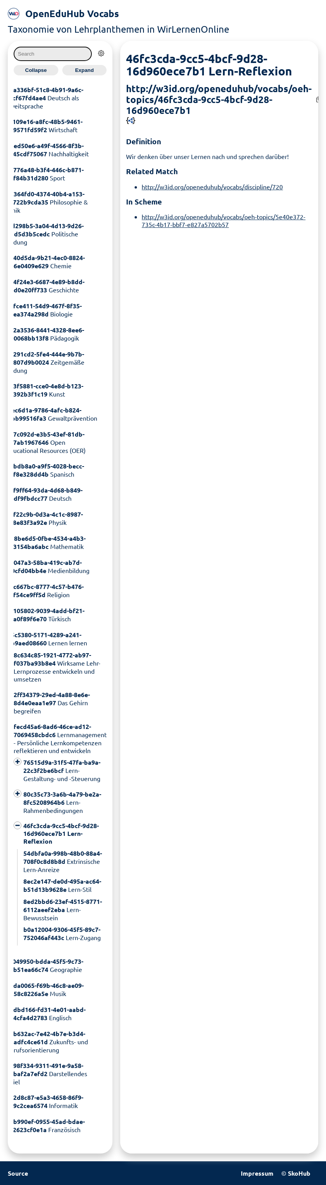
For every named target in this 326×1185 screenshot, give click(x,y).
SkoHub (299, 1173)
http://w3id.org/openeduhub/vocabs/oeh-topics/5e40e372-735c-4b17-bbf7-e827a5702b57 (223, 220)
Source (18, 1173)
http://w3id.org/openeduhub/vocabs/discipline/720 (212, 187)
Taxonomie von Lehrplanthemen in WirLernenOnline (118, 29)
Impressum (257, 1173)
